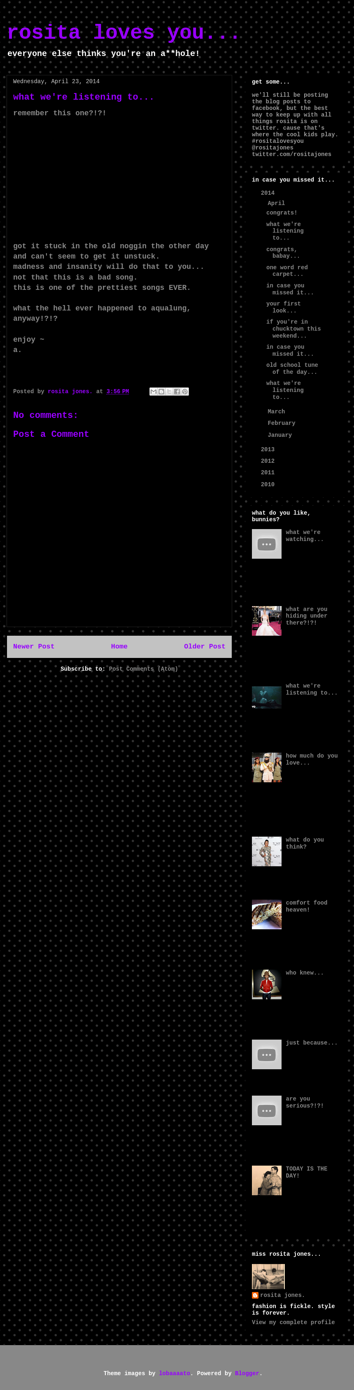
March (278, 411)
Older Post (205, 647)
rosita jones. (282, 1295)
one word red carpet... (287, 271)
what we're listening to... (285, 231)
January (281, 435)
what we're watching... (305, 536)
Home (119, 647)
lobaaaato (174, 1373)
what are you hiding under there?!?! (307, 616)
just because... (312, 1043)
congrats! (282, 213)
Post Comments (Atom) (143, 669)
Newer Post (34, 647)
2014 (269, 193)
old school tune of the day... (292, 368)
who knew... (305, 973)
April (278, 203)
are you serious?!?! (305, 1102)
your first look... (283, 307)
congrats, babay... (283, 253)
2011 (269, 472)
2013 (269, 449)
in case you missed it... (290, 289)
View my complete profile (293, 1322)
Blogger (247, 1373)
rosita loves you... (124, 33)
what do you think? (305, 843)
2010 (269, 484)
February (283, 423)
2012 (269, 461)
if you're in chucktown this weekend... (293, 329)
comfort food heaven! (307, 906)
